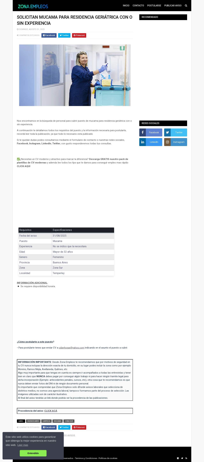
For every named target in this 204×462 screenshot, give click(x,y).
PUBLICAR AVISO (173, 5)
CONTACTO (138, 5)
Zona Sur (69, 421)
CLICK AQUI (23, 166)
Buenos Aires (33, 421)
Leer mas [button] (23, 445)
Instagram (34, 143)
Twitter (56, 143)
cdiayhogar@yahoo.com (71, 347)
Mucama (57, 421)
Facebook (22, 143)
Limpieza (46, 421)
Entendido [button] (33, 453)
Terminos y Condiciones (86, 458)
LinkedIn (46, 143)
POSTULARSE (154, 5)
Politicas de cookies (108, 458)
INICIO (126, 5)
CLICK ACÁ (50, 410)
